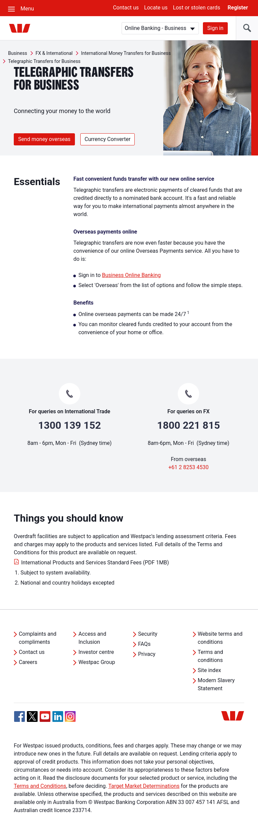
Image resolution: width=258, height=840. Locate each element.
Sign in (215, 28)
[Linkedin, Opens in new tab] (57, 716)
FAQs (144, 644)
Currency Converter (108, 139)
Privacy (147, 654)
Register (238, 7)
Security (147, 634)
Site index (209, 670)
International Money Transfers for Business (126, 53)
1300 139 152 (69, 425)
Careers (28, 662)
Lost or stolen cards (196, 7)
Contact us (126, 7)
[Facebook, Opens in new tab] (19, 716)
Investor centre (96, 652)
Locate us (156, 7)
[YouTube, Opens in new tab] (45, 716)
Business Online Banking (131, 275)
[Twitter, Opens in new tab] (32, 716)
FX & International (54, 53)
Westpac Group (96, 662)
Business (17, 53)
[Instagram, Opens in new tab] (70, 720)
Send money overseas (44, 139)
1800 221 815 (188, 425)
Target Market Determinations (143, 786)
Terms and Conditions (40, 786)
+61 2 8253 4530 (188, 467)
